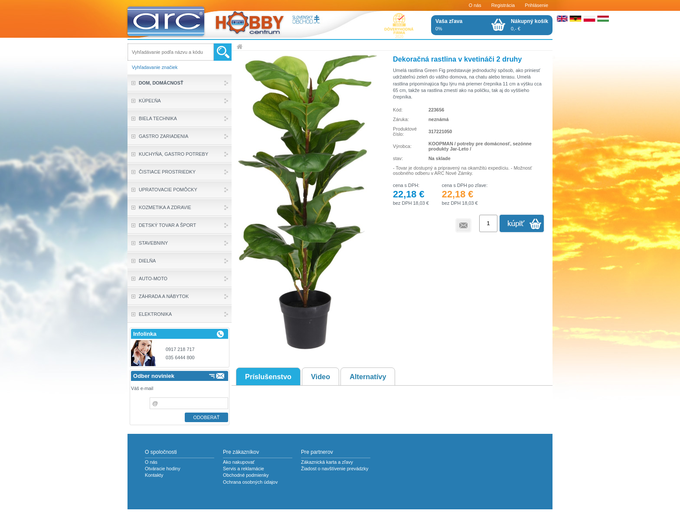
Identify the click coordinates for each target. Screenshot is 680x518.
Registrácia (503, 5)
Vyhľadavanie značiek (155, 67)
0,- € (529, 24)
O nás (475, 5)
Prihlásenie (536, 5)
